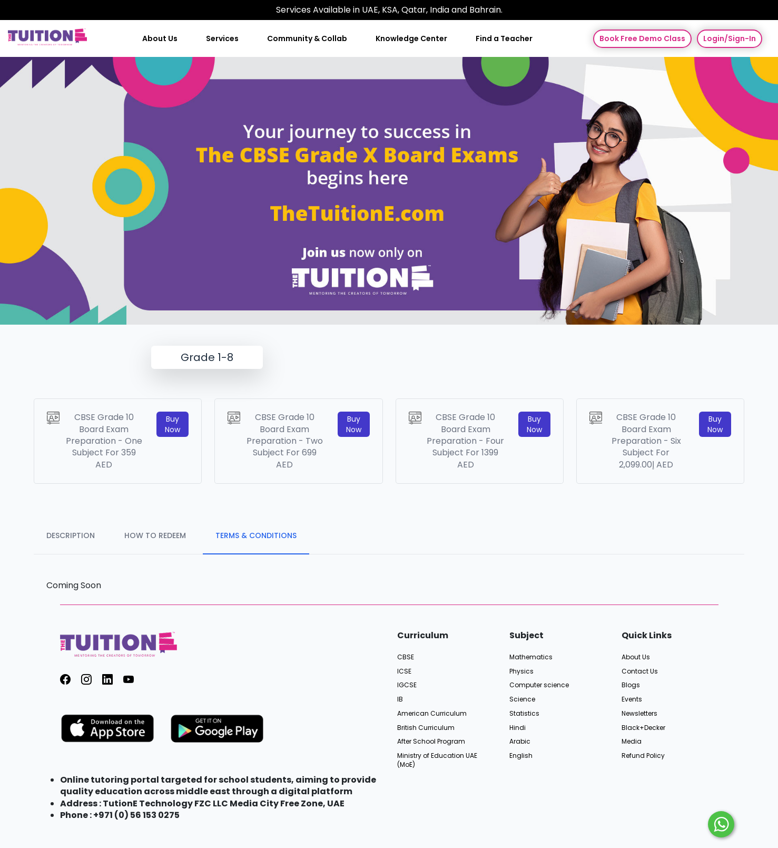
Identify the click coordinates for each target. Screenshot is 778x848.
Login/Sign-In (729, 38)
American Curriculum (432, 713)
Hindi (517, 728)
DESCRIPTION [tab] (70, 535)
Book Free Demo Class (642, 38)
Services (222, 39)
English (521, 756)
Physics (521, 671)
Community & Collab (307, 39)
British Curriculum (426, 728)
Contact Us (640, 671)
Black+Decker (643, 728)
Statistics (524, 713)
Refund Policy (643, 756)
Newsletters (639, 713)
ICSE (404, 671)
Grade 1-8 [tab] (207, 357)
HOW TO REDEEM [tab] (155, 535)
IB (400, 699)
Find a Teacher (504, 39)
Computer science (539, 685)
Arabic (519, 741)
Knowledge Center (411, 39)
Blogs (631, 685)
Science (522, 699)
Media (632, 741)
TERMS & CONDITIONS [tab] (256, 535)
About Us (160, 39)
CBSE (405, 657)
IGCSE (407, 685)
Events (632, 699)
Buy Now (172, 424)
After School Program (431, 741)
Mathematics (531, 657)
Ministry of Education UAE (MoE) (437, 760)
